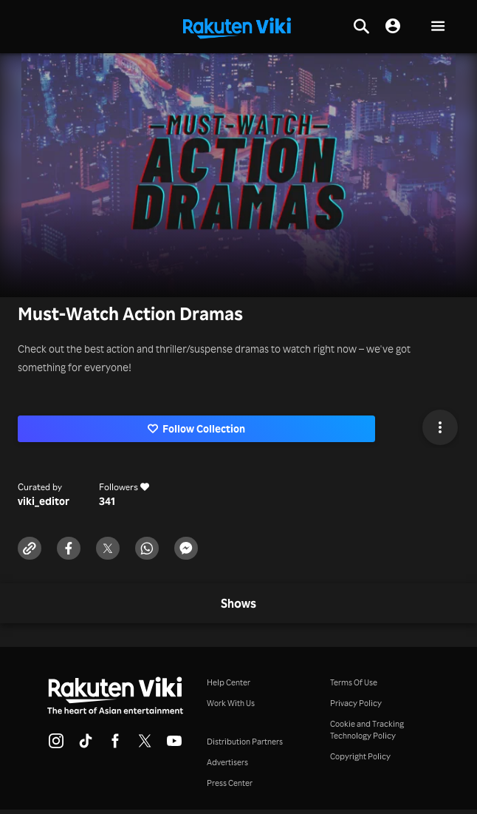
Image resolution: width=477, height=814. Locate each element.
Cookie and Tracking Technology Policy (367, 730)
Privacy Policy (356, 703)
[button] (438, 27)
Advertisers (227, 762)
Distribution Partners (245, 741)
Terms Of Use (353, 682)
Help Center (228, 682)
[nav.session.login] (393, 26)
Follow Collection (197, 428)
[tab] (238, 604)
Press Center (230, 783)
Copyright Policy (360, 756)
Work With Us (231, 703)
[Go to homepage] (237, 26)
